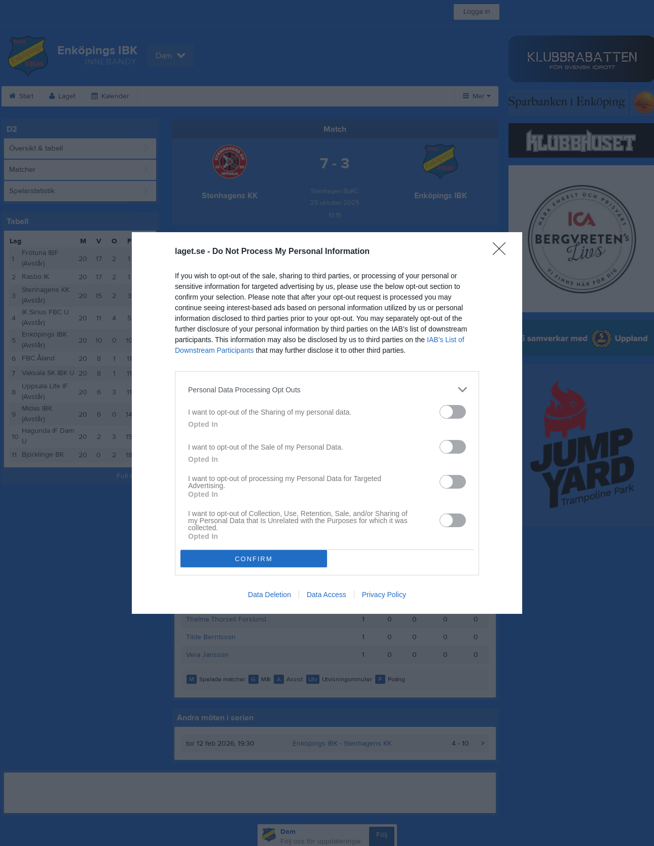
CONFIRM (254, 559)
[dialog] (327, 423)
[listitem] (327, 389)
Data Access (326, 595)
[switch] (453, 412)
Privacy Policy (384, 595)
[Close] (502, 252)
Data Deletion (269, 595)
